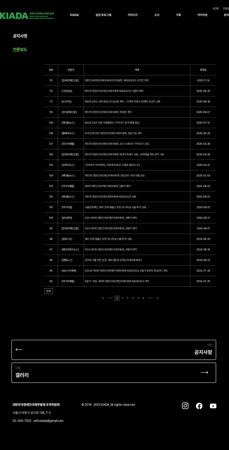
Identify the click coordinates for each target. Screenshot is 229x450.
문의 (226, 15)
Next (150, 298)
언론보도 (20, 49)
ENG (226, 8)
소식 (156, 15)
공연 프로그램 (103, 15)
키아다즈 (133, 15)
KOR (216, 8)
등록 (48, 291)
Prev (110, 298)
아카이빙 (203, 15)
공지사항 (20, 36)
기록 (178, 15)
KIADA (74, 15)
